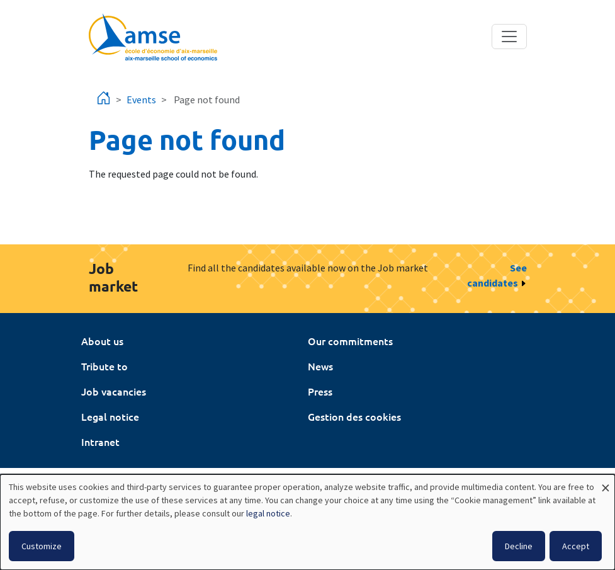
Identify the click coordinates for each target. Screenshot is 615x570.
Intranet (100, 441)
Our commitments (350, 341)
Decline (519, 546)
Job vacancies (113, 391)
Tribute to (104, 366)
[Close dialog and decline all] (605, 482)
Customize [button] (41, 546)
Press (320, 391)
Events (141, 99)
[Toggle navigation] (509, 36)
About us (102, 341)
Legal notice (110, 416)
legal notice (268, 513)
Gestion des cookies (354, 416)
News (320, 366)
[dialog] (307, 522)
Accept (575, 546)
